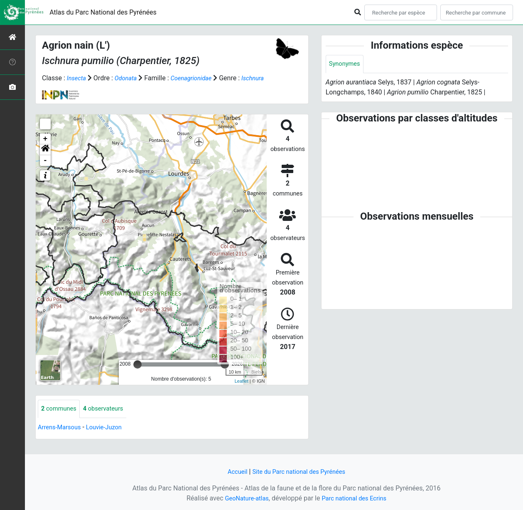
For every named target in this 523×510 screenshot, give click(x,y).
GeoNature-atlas (244, 498)
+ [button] (45, 149)
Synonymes (346, 64)
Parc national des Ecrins (356, 498)
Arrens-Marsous (61, 438)
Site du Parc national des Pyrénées (300, 471)
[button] (45, 159)
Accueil (233, 471)
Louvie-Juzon (110, 438)
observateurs (108, 419)
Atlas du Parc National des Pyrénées (103, 12)
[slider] (137, 374)
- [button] (45, 171)
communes (60, 419)
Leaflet (241, 391)
